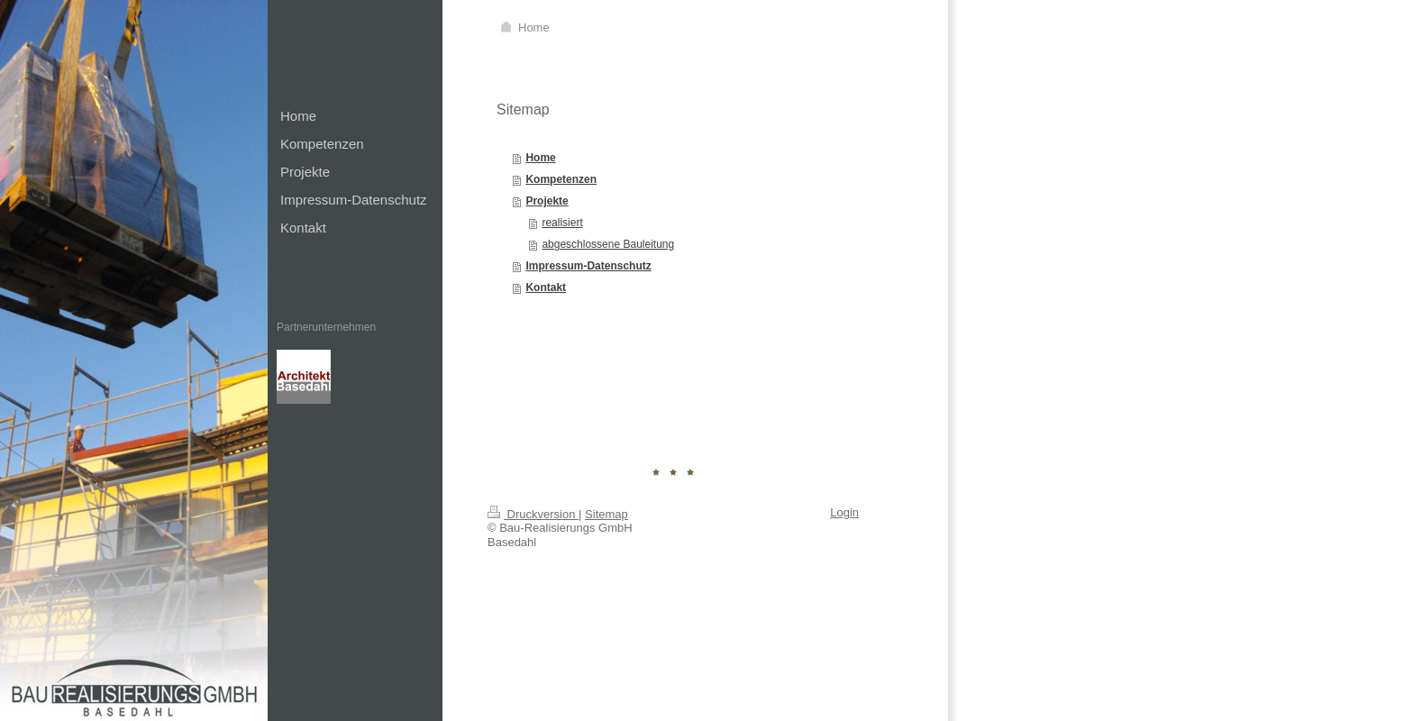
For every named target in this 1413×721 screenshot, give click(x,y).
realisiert (562, 222)
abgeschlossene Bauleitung (608, 244)
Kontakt (545, 287)
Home (540, 157)
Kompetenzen (561, 179)
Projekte (546, 201)
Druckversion (533, 514)
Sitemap (606, 514)
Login (844, 512)
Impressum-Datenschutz (588, 266)
